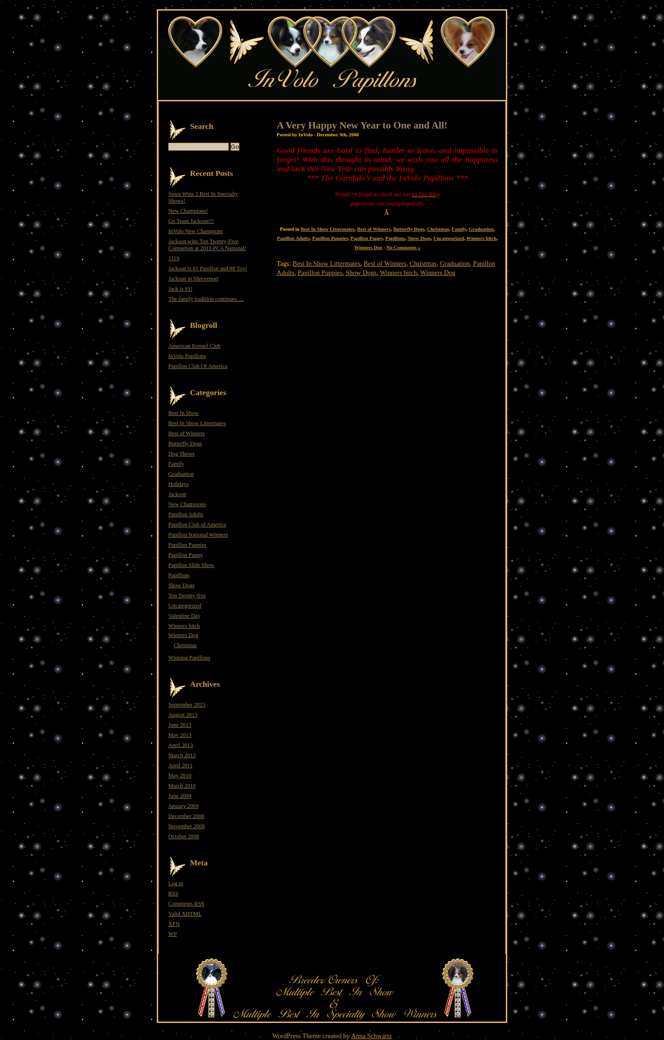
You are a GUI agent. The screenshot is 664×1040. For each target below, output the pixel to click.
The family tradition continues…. (206, 299)
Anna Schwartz (371, 1036)
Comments (186, 903)
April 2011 (180, 765)
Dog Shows (181, 453)
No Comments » (403, 247)
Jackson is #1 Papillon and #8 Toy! (207, 268)
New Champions (187, 504)
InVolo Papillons (187, 356)
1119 (173, 258)
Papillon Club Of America (197, 366)
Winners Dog (368, 247)
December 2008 (186, 816)
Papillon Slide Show (191, 565)
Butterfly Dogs (408, 229)
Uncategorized (448, 238)
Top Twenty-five (187, 595)
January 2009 (183, 806)
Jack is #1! (180, 289)
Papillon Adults (293, 238)
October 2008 (183, 836)
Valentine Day (184, 616)
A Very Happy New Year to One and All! (362, 125)
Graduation (480, 229)
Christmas (438, 229)
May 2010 (179, 775)
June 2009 (179, 796)
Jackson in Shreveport (193, 278)
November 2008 (186, 826)
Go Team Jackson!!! (191, 221)
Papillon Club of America (197, 524)
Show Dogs (419, 238)
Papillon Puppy (366, 238)
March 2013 (182, 755)
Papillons (395, 238)
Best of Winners (374, 229)
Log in (175, 883)
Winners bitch (481, 238)
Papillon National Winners (198, 535)
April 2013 (180, 745)
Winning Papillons (189, 657)
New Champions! (188, 211)
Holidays (178, 484)
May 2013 (179, 735)
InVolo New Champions (195, 231)
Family (458, 229)
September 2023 (186, 704)
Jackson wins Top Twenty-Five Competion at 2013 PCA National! (207, 244)
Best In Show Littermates (328, 229)
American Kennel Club (194, 346)
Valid (185, 914)
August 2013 (182, 715)
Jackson (177, 494)
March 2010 (182, 786)
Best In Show (183, 413)
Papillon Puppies (330, 238)
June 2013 (179, 725)
